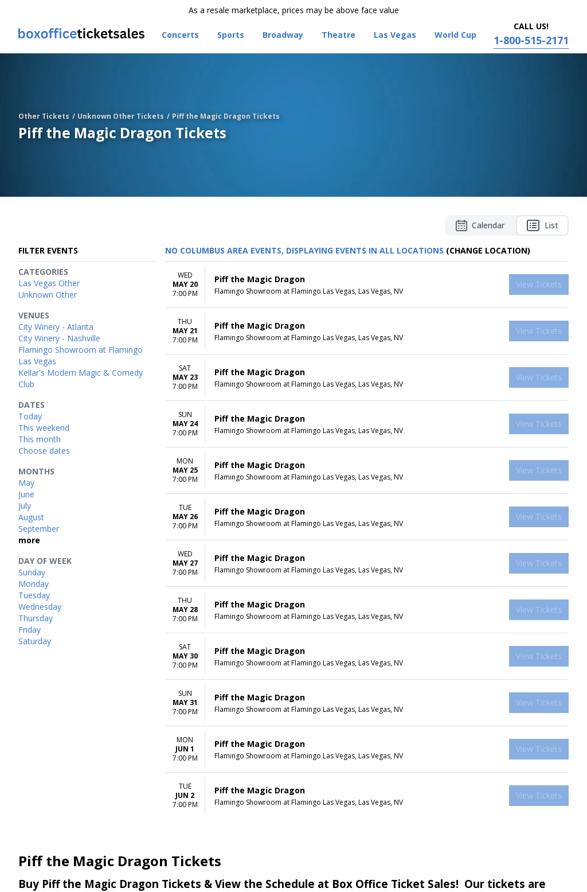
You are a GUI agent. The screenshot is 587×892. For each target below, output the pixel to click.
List (542, 225)
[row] (367, 285)
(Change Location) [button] (488, 250)
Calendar (480, 225)
